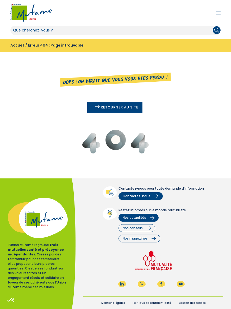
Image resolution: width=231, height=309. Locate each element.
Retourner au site (116, 107)
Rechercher (217, 30)
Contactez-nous (141, 196)
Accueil (17, 45)
